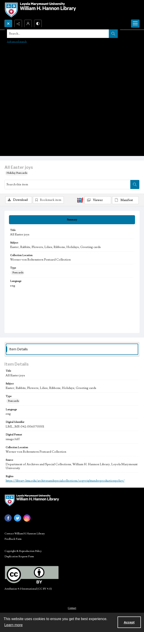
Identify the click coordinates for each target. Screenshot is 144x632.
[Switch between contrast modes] (37, 23)
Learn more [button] (13, 625)
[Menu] (135, 24)
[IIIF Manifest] (125, 200)
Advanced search (17, 41)
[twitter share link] (17, 518)
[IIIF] (80, 200)
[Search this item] (67, 184)
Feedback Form (13, 539)
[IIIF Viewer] (97, 200)
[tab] (72, 219)
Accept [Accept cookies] (129, 622)
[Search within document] (134, 184)
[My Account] (28, 23)
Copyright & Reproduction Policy (23, 551)
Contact (72, 608)
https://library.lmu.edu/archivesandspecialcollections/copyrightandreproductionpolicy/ (65, 481)
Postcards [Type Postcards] (17, 272)
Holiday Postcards (17, 173)
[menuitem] (72, 607)
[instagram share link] (27, 518)
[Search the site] (58, 33)
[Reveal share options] (18, 23)
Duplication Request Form (19, 556)
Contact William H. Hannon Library (24, 533)
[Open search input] (8, 23)
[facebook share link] (8, 518)
